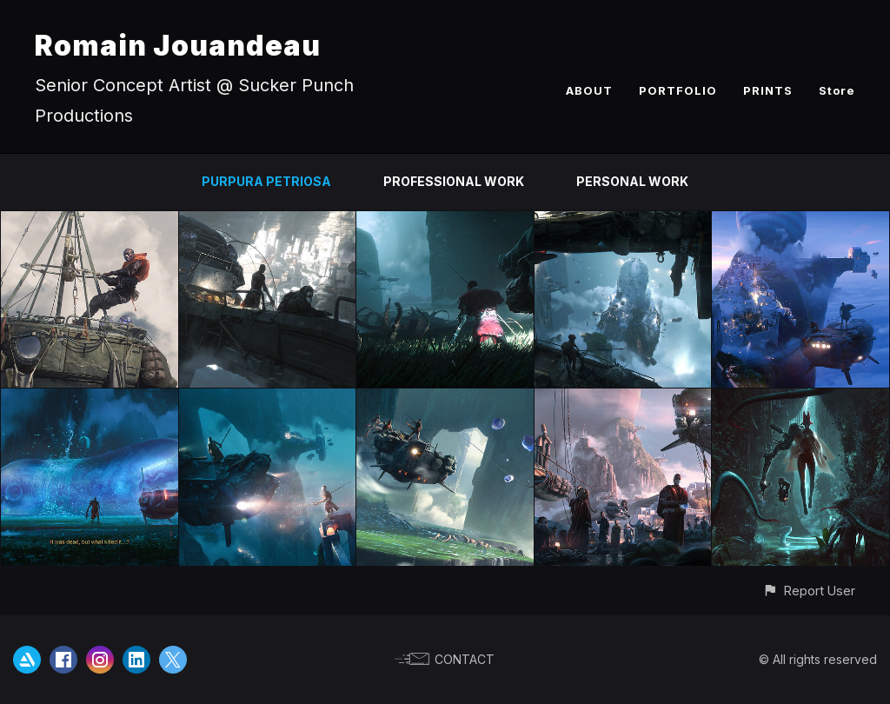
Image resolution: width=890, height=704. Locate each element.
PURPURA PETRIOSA (266, 181)
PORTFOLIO (678, 90)
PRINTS (768, 90)
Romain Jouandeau (178, 46)
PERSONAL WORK (632, 181)
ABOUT (589, 90)
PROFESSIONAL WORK (453, 181)
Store (837, 90)
